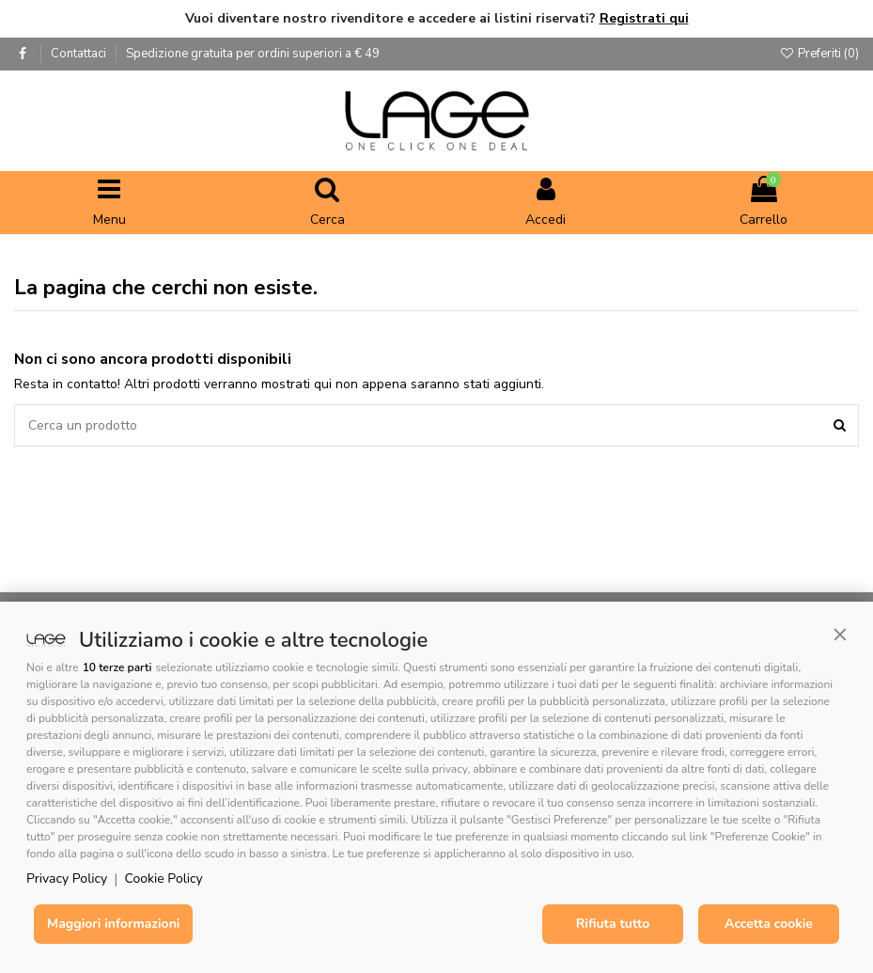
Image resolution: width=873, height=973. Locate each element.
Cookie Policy (164, 878)
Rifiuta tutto (613, 924)
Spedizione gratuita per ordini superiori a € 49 (253, 53)
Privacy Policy (66, 878)
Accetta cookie (769, 924)
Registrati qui (644, 18)
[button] (840, 634)
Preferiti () (819, 53)
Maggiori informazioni (113, 924)
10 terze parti (117, 667)
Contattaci (80, 53)
